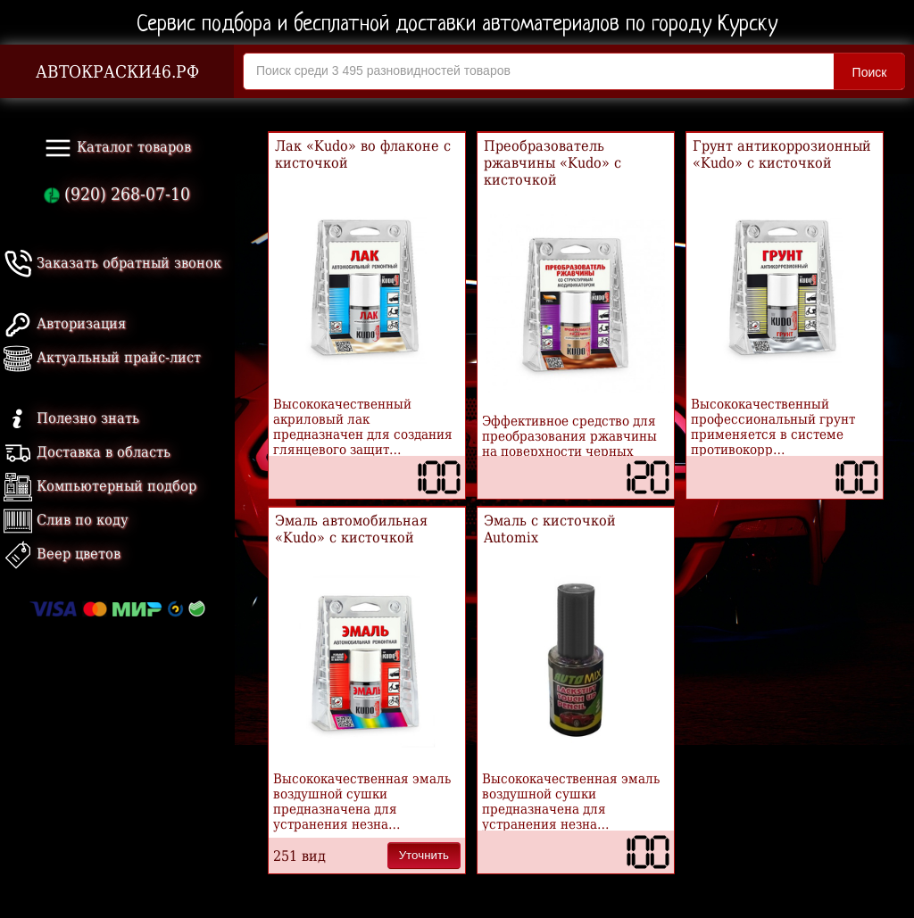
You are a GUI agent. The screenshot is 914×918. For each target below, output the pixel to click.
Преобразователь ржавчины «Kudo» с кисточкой (552, 162)
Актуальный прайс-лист (102, 357)
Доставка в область (87, 451)
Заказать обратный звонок (112, 262)
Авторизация (65, 323)
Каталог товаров (117, 148)
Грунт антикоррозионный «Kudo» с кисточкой (782, 154)
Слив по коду (66, 519)
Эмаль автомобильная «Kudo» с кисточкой (351, 529)
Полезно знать (71, 417)
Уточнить (424, 855)
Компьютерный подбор (100, 485)
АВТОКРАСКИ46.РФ (117, 71)
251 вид (299, 856)
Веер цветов (62, 553)
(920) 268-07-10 (117, 194)
